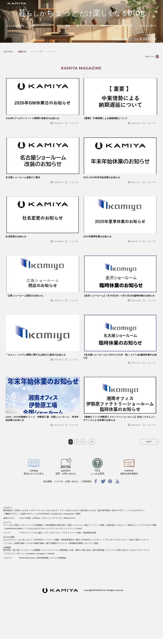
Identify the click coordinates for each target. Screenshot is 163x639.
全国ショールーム (74, 553)
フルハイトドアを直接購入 (32, 553)
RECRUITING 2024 (27, 586)
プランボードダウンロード (116, 568)
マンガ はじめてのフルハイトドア (39, 557)
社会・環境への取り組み (80, 578)
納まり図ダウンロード (139, 568)
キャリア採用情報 (58, 586)
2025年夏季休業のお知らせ (97, 250)
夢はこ (87, 553)
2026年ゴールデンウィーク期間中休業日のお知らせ (33, 122)
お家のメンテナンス (40, 25)
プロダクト (8, 536)
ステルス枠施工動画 (35, 572)
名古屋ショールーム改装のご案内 (23, 186)
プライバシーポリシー (15, 582)
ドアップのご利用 (10, 553)
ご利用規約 (86, 510)
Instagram (41, 582)
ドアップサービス (52, 561)
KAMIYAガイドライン (43, 568)
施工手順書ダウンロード (56, 572)
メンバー (7, 561)
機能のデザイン (12, 542)
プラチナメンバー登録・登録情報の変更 (79, 561)
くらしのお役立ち (15, 25)
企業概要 (7, 576)
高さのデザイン (118, 539)
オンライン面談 (91, 572)
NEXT (149, 470)
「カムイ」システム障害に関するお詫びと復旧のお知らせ (36, 378)
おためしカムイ (25, 568)
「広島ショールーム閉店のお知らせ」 (25, 314)
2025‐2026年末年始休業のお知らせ (101, 186)
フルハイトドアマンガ (51, 546)
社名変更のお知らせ (16, 250)
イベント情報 (98, 553)
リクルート (8, 586)
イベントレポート (148, 25)
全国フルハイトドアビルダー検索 (142, 553)
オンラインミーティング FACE (69, 557)
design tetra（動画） (73, 542)
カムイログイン (10, 568)
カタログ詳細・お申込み (29, 546)
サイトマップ (143, 578)
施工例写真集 (104, 539)
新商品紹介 (8, 539)
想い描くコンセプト (21, 578)
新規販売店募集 (76, 572)
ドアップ (110, 578)
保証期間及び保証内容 (55, 553)
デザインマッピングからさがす (44, 539)
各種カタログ (9, 546)
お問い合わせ (71, 510)
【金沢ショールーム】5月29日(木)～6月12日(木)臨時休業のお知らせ (119, 314)
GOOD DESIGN (43, 542)
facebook (31, 582)
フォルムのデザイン (136, 539)
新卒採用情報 (43, 586)
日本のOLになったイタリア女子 (117, 25)
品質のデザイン (27, 542)
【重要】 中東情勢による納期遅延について (105, 122)
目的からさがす (21, 539)
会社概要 (47, 510)
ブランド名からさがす (69, 539)
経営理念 (7, 578)
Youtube (51, 582)
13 (91, 470)
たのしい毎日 (63, 25)
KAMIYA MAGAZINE (14, 557)
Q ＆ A (133, 578)
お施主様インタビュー (115, 553)
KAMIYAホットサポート (92, 568)
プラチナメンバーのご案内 (30, 561)
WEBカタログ (70, 546)
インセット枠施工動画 (15, 572)
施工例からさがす (88, 539)
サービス (7, 551)
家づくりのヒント (85, 25)
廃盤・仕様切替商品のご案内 (67, 568)
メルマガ (58, 510)
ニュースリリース (50, 578)
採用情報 (63, 578)
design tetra (57, 542)
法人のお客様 (9, 565)
